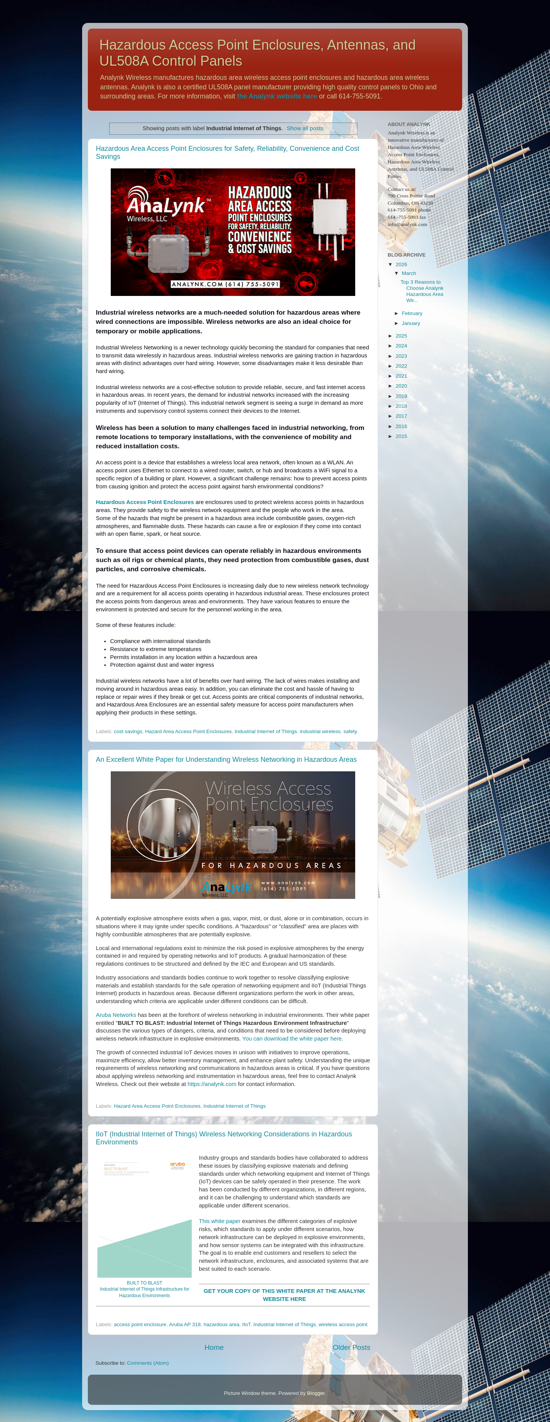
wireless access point (343, 1324)
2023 (401, 356)
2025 (401, 336)
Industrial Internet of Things (266, 731)
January (411, 323)
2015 (401, 436)
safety (350, 731)
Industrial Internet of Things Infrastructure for (144, 1289)
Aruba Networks (116, 1015)
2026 (401, 264)
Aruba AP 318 (185, 1324)
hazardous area (221, 1324)
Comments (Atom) (148, 1363)
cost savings (128, 731)
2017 (401, 416)
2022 (401, 366)
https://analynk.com (212, 1084)
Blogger (316, 1393)
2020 (401, 386)
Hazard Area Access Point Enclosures (188, 731)
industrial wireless (320, 731)
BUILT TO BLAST (144, 1283)
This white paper (220, 1221)
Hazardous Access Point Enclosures (145, 502)
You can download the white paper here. (292, 1039)
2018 (401, 406)
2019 (401, 396)
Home (213, 1347)
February (412, 313)
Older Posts (351, 1347)
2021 (401, 376)
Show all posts (305, 128)
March (409, 273)
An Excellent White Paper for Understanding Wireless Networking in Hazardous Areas (226, 759)
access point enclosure (140, 1324)
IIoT (246, 1324)
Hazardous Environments (144, 1295)
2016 (401, 426)
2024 (401, 346)
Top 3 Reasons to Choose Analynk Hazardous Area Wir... (422, 291)
